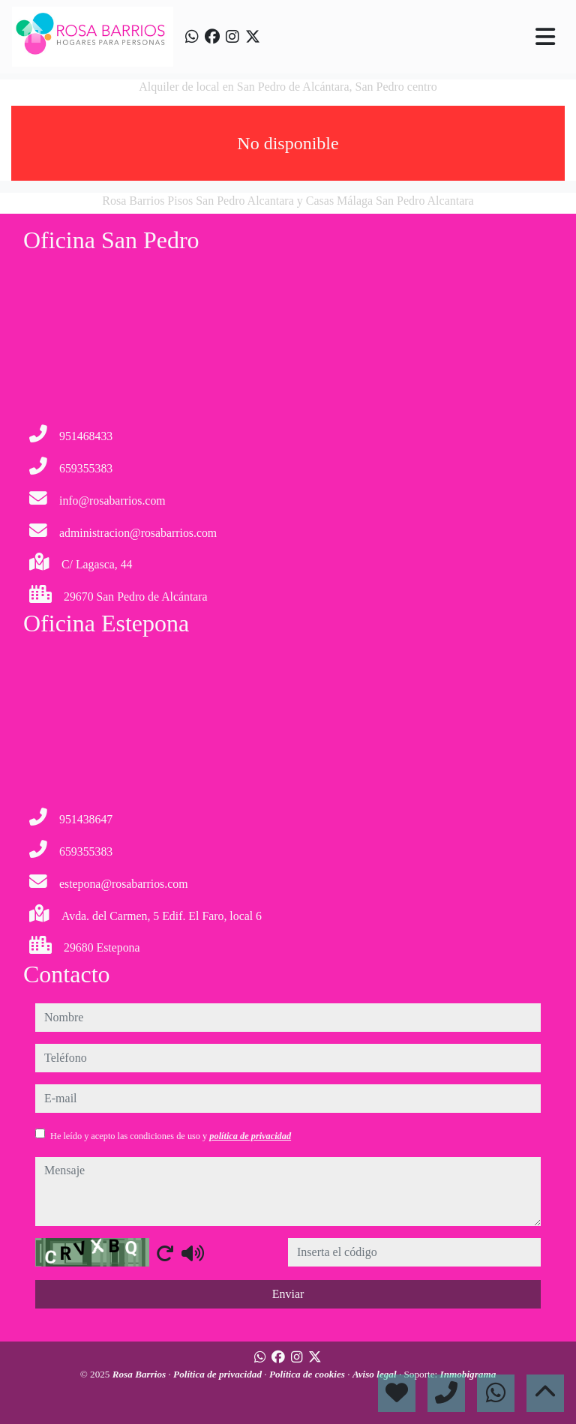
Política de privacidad (218, 1374)
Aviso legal (375, 1374)
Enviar (288, 1294)
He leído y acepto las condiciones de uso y (170, 1136)
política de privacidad (250, 1136)
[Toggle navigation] (545, 36)
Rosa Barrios (140, 1374)
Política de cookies (308, 1374)
